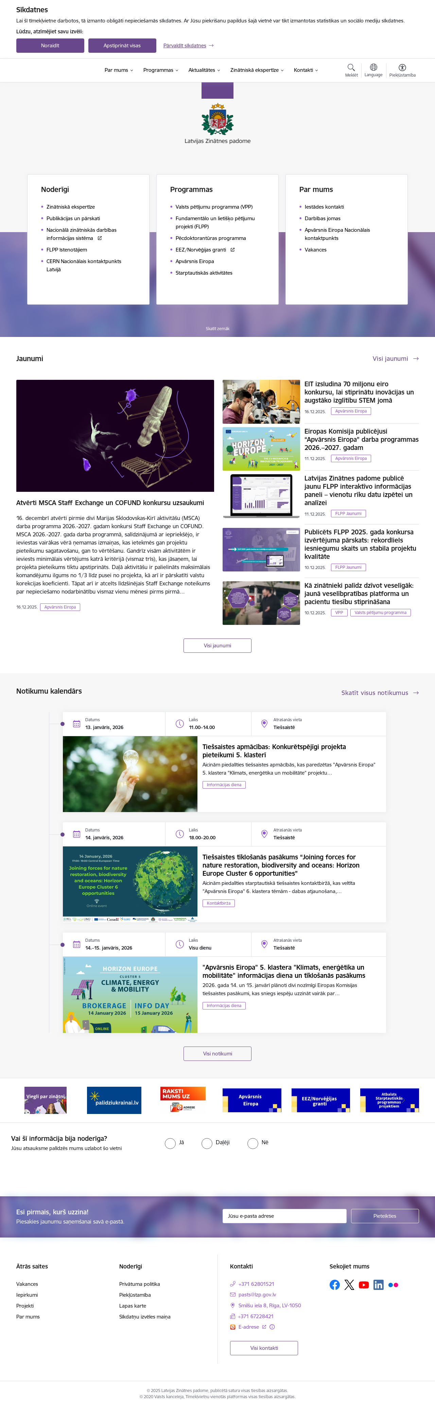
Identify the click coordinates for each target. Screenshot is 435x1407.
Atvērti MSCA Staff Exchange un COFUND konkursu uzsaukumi (110, 503)
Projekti (25, 1306)
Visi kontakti (264, 1348)
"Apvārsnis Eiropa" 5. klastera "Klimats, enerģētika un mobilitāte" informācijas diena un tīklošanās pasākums (284, 971)
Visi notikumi (217, 1053)
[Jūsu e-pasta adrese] (285, 1216)
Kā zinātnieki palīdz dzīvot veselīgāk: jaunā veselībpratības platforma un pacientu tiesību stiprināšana (359, 593)
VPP (339, 612)
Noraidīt (50, 45)
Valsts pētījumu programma (380, 612)
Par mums (28, 1316)
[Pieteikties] (385, 1216)
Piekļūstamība (135, 1295)
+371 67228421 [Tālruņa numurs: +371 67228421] (256, 1316)
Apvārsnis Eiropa (60, 607)
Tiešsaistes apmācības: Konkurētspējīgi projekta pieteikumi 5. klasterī (274, 751)
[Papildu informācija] (272, 1326)
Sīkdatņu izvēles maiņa (145, 1316)
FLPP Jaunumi (348, 513)
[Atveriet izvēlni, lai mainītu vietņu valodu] (373, 71)
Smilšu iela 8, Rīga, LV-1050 (270, 1305)
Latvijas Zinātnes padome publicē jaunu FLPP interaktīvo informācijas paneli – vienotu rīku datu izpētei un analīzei (358, 490)
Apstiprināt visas (122, 45)
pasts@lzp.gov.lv (257, 1294)
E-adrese (249, 1327)
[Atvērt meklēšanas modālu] (351, 71)
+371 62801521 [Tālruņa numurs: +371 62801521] (257, 1284)
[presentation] (56, 1171)
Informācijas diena (224, 784)
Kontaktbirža (218, 903)
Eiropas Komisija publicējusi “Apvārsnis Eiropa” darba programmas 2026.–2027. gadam (361, 439)
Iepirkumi (27, 1295)
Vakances (27, 1284)
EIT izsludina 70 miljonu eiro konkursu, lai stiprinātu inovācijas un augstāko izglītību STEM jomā (359, 392)
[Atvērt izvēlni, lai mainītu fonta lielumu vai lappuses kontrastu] (402, 71)
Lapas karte (132, 1306)
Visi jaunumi (217, 645)
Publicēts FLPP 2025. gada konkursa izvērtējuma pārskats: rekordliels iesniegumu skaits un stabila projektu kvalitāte (360, 544)
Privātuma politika (139, 1284)
